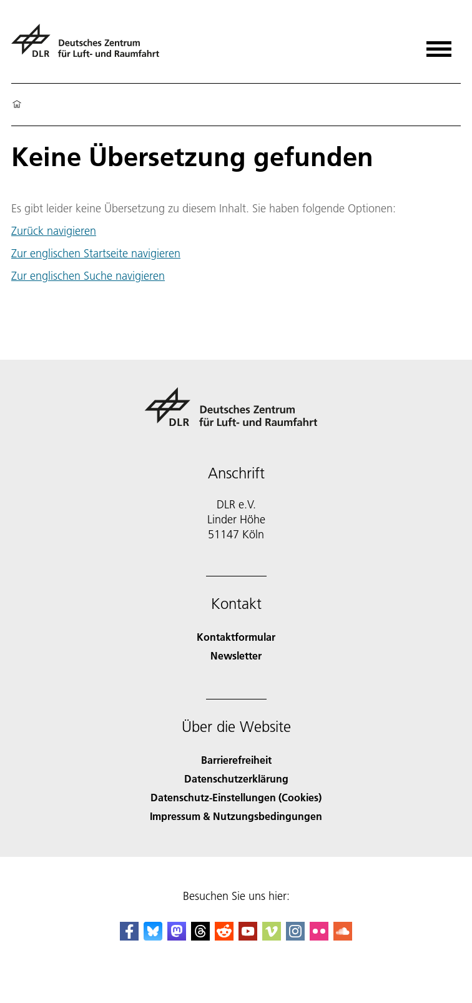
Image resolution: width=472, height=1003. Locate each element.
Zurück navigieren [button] (53, 231)
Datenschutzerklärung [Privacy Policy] (236, 778)
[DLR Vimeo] (271, 936)
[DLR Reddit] (224, 936)
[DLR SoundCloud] (342, 936)
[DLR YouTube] (247, 936)
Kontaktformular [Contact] (236, 636)
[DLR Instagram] (295, 936)
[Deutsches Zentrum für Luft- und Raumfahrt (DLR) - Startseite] (90, 46)
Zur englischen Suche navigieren (88, 276)
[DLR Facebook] (129, 936)
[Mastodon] (176, 936)
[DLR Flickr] (319, 936)
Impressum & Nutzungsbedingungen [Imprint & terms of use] (236, 816)
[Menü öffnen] (439, 44)
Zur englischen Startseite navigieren (95, 253)
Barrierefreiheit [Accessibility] (236, 759)
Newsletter (236, 655)
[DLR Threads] (200, 936)
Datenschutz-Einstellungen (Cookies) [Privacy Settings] (236, 797)
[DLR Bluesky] (153, 936)
